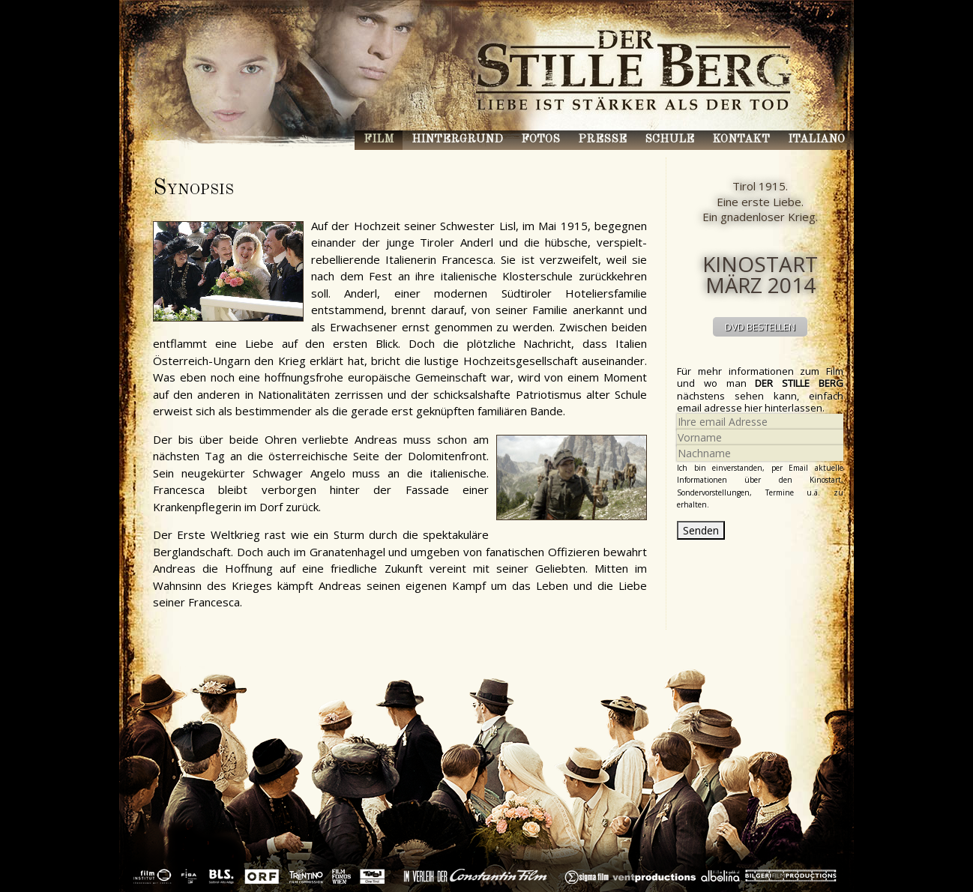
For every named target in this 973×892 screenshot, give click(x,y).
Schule (669, 139)
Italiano (816, 139)
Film (379, 139)
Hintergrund (457, 139)
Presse (602, 139)
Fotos (540, 139)
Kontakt (741, 139)
